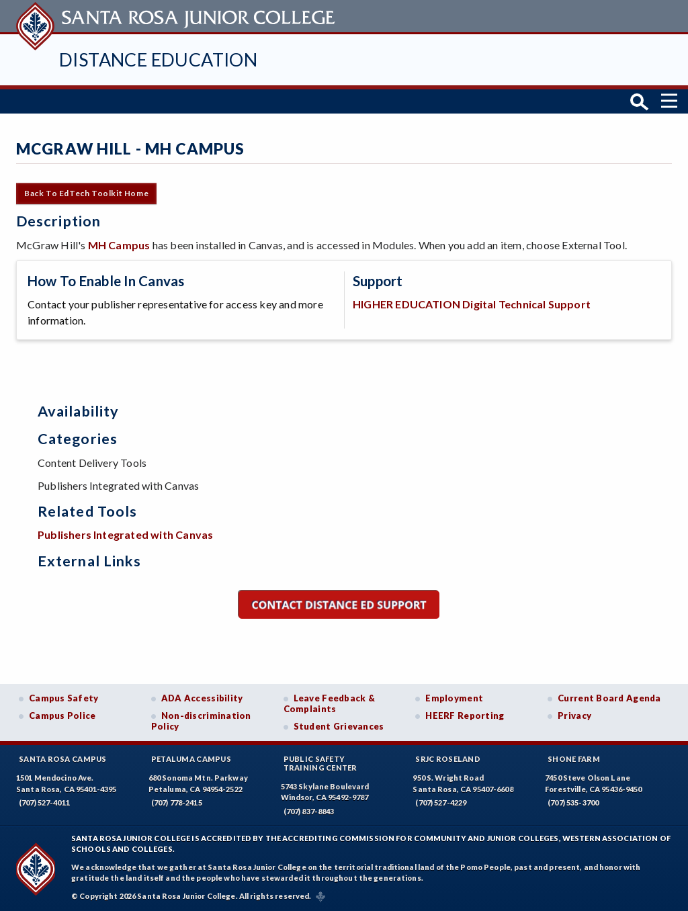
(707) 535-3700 (573, 802)
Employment (454, 698)
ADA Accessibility (202, 698)
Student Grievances (339, 726)
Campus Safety (64, 698)
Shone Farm (574, 758)
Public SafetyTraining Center (320, 763)
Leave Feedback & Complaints (329, 703)
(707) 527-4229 (440, 802)
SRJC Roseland (447, 758)
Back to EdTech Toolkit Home (86, 193)
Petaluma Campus (191, 758)
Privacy (574, 715)
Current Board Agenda (609, 698)
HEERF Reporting (464, 715)
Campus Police (62, 715)
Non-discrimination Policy (201, 721)
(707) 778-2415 (176, 802)
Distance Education (158, 59)
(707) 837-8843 (309, 811)
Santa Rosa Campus (63, 758)
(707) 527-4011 (44, 802)
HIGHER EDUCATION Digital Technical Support (472, 303)
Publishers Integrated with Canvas (125, 534)
